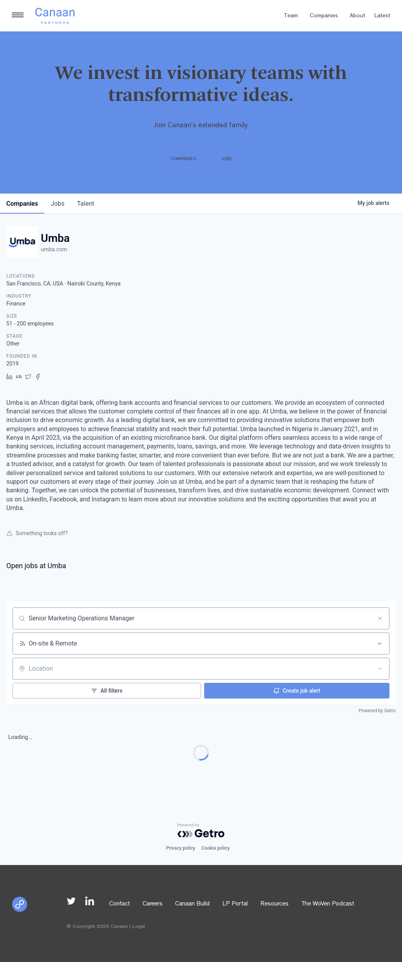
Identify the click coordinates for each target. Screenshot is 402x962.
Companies (324, 16)
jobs (57, 203)
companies (22, 203)
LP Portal (235, 904)
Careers (153, 904)
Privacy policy (180, 848)
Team (291, 16)
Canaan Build (192, 904)
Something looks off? (37, 533)
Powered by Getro (377, 710)
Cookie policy (215, 848)
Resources (274, 904)
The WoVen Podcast (327, 904)
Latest (382, 16)
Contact (119, 904)
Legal (138, 926)
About (357, 16)
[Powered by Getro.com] (201, 830)
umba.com (54, 249)
